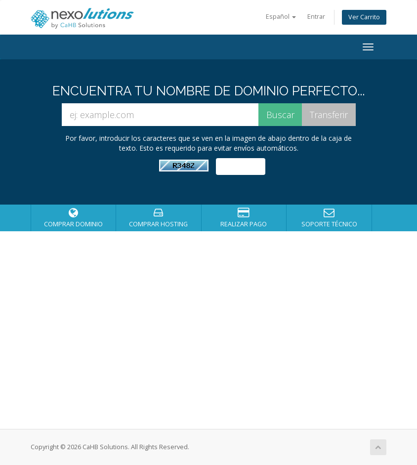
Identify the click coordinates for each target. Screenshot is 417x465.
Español (281, 16)
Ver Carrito (364, 17)
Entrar (316, 16)
